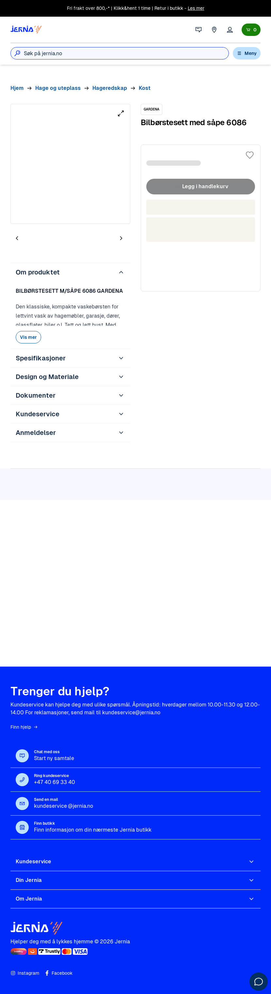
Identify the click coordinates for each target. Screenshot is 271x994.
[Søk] (17, 53)
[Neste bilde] (121, 238)
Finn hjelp (24, 727)
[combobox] (126, 53)
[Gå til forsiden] (26, 29)
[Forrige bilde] (17, 238)
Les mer (196, 8)
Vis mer (28, 337)
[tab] (36, 239)
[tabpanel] (70, 164)
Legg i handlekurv (200, 186)
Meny (247, 53)
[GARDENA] (151, 109)
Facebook (58, 973)
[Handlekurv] (251, 30)
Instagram (24, 973)
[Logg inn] (230, 30)
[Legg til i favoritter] (250, 155)
